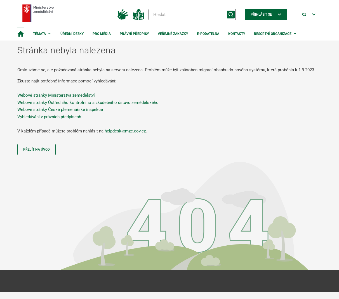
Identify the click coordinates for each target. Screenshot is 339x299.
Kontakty (236, 34)
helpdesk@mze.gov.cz (125, 131)
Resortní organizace (272, 34)
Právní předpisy (134, 34)
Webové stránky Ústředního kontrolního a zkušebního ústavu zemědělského (88, 102)
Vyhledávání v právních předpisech (49, 116)
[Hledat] (192, 14)
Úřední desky (72, 34)
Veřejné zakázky (173, 34)
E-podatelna (208, 34)
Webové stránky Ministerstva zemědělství (56, 95)
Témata (39, 34)
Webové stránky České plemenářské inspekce (60, 109)
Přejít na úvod (36, 149)
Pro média (102, 34)
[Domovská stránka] (20, 34)
